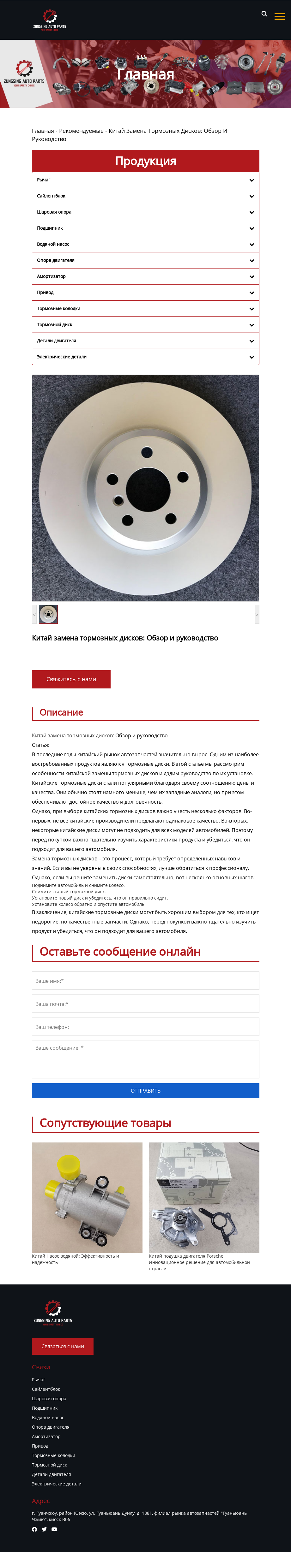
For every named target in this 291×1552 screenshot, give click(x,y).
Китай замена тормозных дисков (72, 735)
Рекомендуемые (81, 130)
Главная (43, 130)
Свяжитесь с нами (71, 679)
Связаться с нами (62, 1346)
